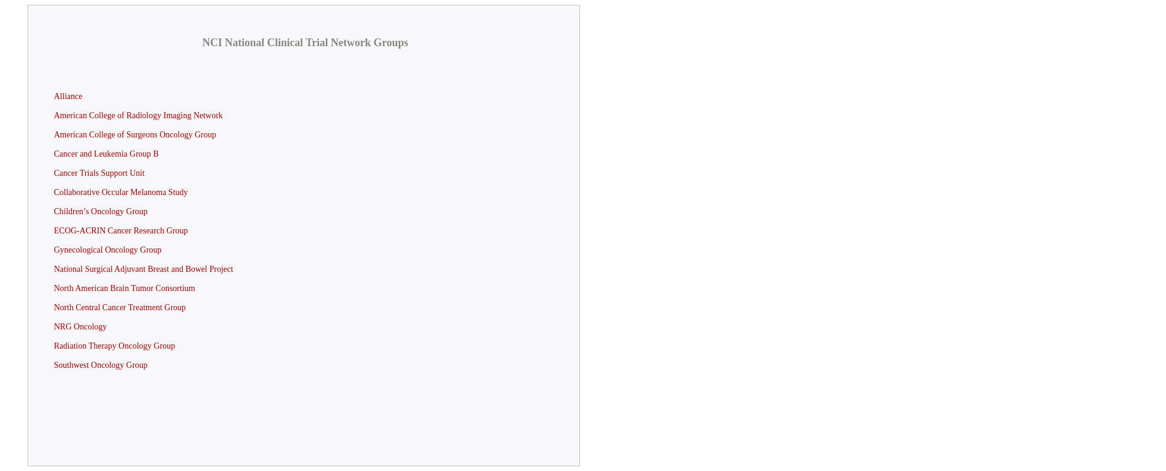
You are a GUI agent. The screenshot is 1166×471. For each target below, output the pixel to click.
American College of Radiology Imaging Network (138, 115)
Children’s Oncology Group (100, 211)
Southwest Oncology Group (100, 365)
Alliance (68, 96)
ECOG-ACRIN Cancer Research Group (121, 230)
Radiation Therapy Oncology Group (114, 345)
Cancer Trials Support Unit (99, 173)
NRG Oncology (80, 326)
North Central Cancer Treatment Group (120, 307)
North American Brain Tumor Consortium (124, 288)
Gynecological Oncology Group (108, 249)
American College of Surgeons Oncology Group (135, 134)
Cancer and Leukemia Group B (106, 153)
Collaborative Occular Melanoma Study (121, 192)
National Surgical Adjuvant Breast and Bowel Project (143, 269)
